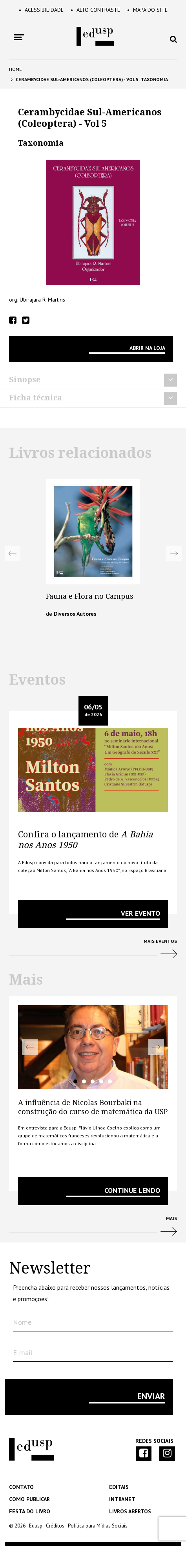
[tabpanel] (93, 1047)
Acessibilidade (41, 9)
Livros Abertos (130, 1511)
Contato (21, 1486)
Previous (12, 553)
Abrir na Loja (147, 348)
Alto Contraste (95, 9)
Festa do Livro (29, 1511)
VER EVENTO (140, 913)
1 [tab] (75, 1081)
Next (174, 553)
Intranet (122, 1499)
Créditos (55, 1525)
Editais (119, 1486)
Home (15, 69)
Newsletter (50, 1268)
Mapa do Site (147, 9)
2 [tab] (84, 1081)
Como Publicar (29, 1499)
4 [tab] (101, 1081)
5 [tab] (110, 1081)
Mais (93, 1228)
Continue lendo (132, 1190)
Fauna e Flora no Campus (89, 596)
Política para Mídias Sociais (98, 1525)
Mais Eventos (93, 951)
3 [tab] (93, 1081)
